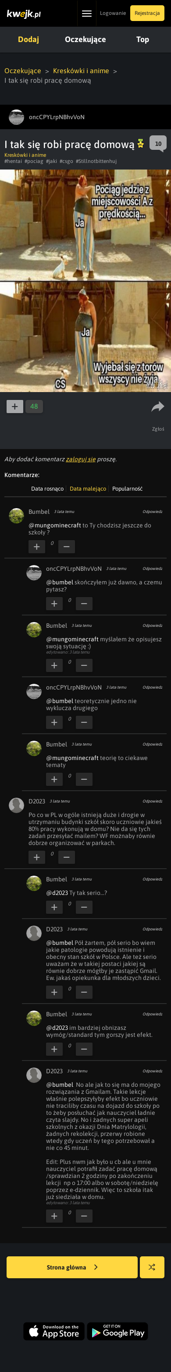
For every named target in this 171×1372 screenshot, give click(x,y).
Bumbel (39, 511)
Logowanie (113, 13)
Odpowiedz (152, 511)
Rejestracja (147, 13)
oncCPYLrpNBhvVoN (74, 568)
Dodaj (28, 39)
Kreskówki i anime (81, 70)
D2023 (36, 801)
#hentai (13, 161)
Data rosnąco (47, 488)
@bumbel (59, 582)
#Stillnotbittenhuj (96, 161)
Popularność (127, 488)
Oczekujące (85, 39)
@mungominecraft (54, 525)
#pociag (34, 161)
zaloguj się (81, 459)
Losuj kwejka (155, 1271)
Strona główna (72, 1268)
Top (142, 39)
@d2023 (57, 892)
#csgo (66, 161)
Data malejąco (88, 488)
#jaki (51, 161)
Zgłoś (158, 428)
